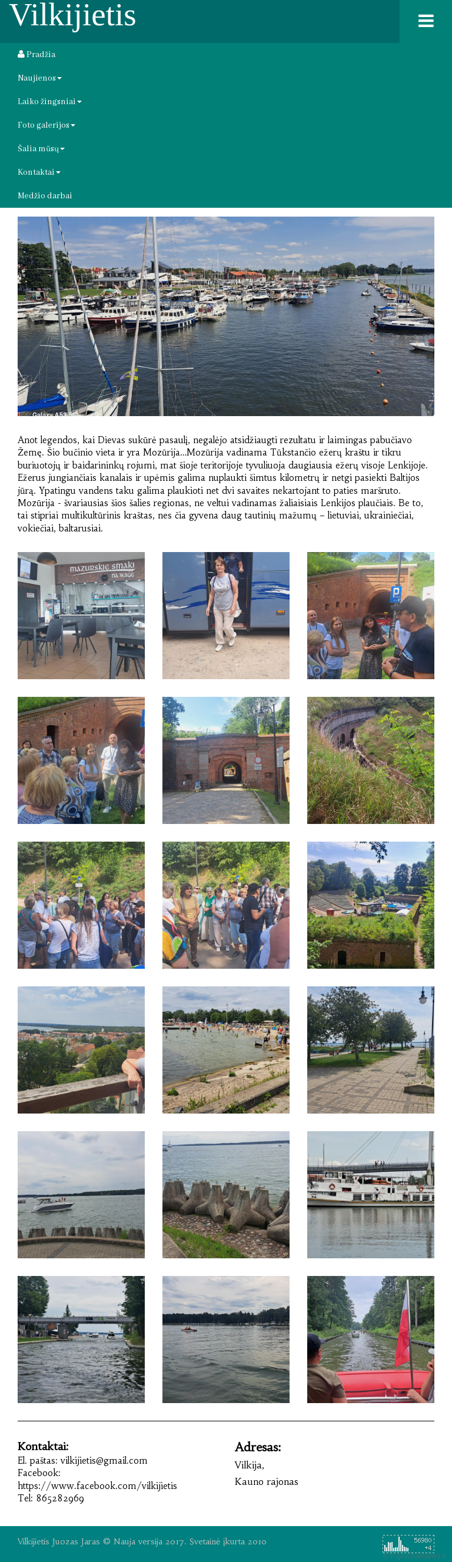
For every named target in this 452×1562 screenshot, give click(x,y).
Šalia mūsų (41, 149)
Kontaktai (39, 172)
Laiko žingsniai (50, 102)
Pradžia (36, 54)
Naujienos (40, 78)
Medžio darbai (45, 196)
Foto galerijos (46, 125)
